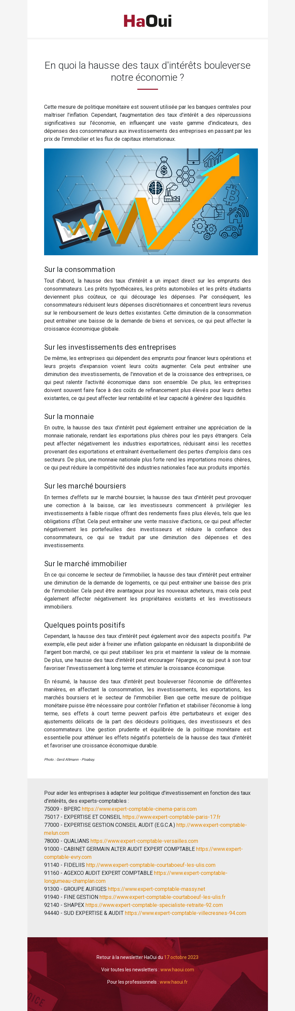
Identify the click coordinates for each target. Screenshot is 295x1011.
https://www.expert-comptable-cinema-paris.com (139, 809)
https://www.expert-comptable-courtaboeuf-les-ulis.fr (162, 897)
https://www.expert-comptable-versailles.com (143, 841)
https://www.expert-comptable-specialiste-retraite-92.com (154, 905)
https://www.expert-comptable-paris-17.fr (170, 817)
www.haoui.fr (174, 982)
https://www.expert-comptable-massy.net (156, 889)
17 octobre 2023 (181, 957)
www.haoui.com (177, 969)
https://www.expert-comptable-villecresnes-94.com (185, 913)
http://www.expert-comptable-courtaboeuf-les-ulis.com (150, 865)
